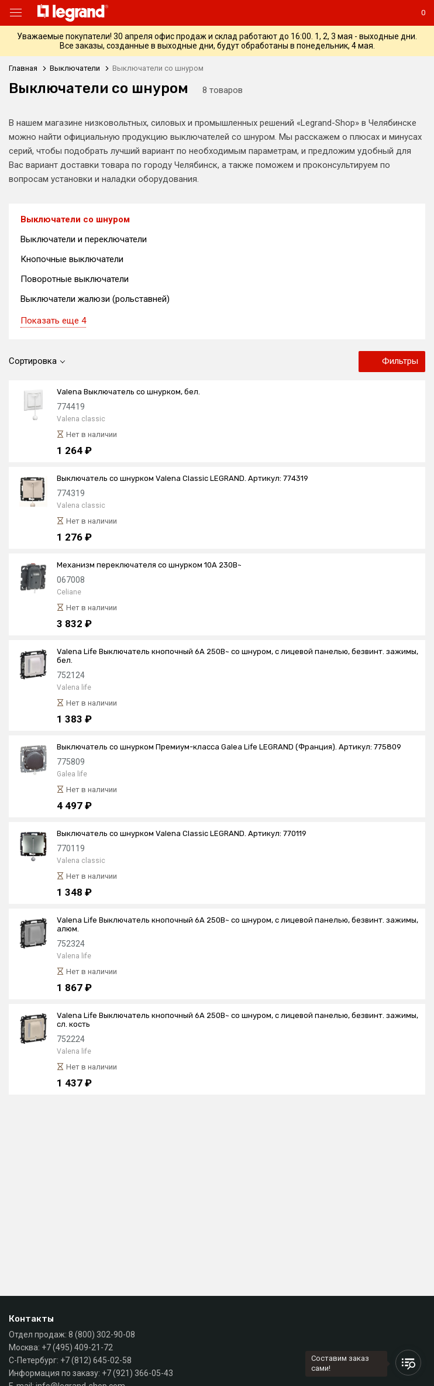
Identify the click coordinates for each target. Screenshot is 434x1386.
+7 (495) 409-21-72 (77, 1347)
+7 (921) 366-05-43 (137, 1373)
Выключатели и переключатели (83, 239)
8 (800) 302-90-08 (101, 1334)
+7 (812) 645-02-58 (96, 1360)
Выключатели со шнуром (75, 219)
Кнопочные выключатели (71, 259)
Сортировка (33, 361)
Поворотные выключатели (74, 279)
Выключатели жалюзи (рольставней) (95, 299)
